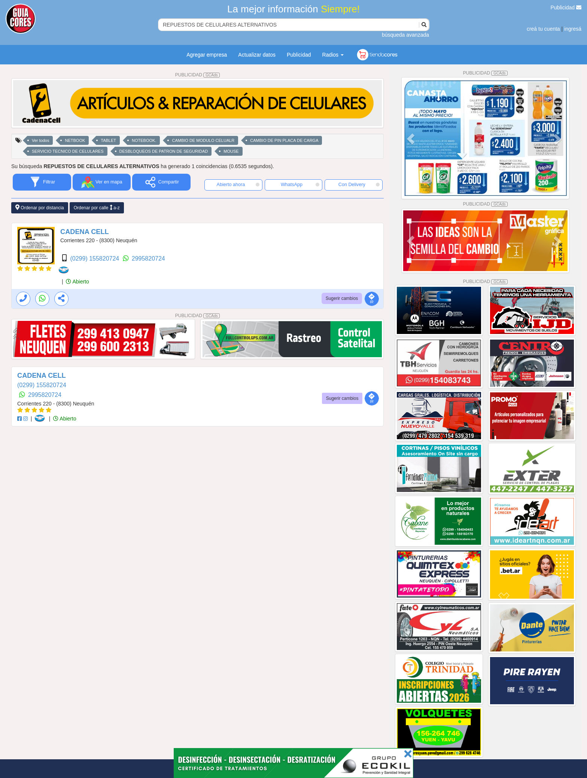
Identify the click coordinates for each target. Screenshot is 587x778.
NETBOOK (75, 140)
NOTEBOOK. (144, 140)
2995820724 (148, 258)
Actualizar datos (257, 55)
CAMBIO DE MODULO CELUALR (203, 140)
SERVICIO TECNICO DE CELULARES (68, 151)
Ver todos (40, 140)
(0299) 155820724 (95, 258)
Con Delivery (359, 184)
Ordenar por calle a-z (97, 207)
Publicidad (566, 7)
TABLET (108, 140)
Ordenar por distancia (39, 207)
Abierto (77, 282)
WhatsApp (300, 184)
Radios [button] (333, 55)
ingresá (572, 29)
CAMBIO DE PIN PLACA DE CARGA (284, 140)
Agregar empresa (206, 55)
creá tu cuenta (543, 29)
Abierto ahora (238, 184)
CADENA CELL (84, 231)
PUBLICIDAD (197, 75)
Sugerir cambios (342, 298)
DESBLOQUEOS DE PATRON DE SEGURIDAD (163, 151)
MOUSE (230, 151)
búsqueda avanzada (405, 35)
